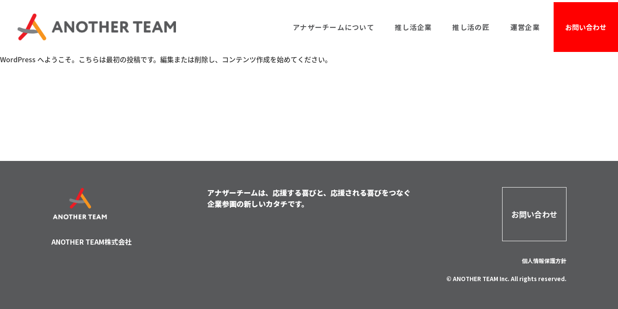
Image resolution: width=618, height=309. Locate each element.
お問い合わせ (585, 27)
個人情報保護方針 (544, 261)
